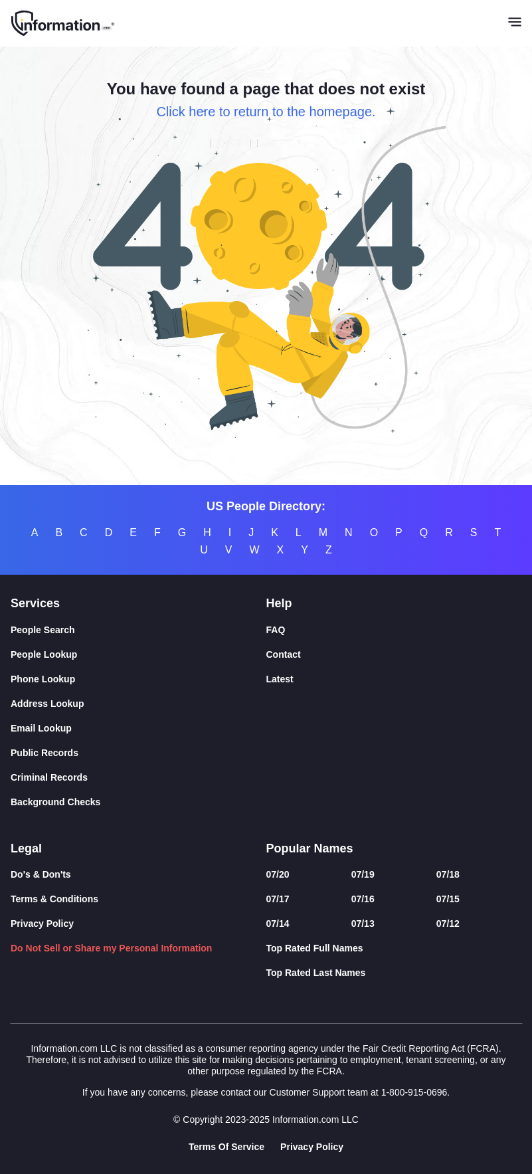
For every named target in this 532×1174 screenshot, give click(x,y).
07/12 (448, 923)
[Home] (63, 23)
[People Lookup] (138, 654)
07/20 (278, 874)
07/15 (448, 899)
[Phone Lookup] (138, 679)
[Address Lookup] (138, 704)
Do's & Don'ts (41, 874)
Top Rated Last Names (316, 972)
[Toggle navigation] (514, 23)
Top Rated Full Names (314, 948)
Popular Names (309, 848)
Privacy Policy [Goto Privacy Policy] (311, 1146)
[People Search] (138, 630)
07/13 (363, 923)
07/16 (363, 899)
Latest (280, 679)
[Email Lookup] (138, 728)
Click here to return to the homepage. (265, 111)
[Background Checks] (138, 802)
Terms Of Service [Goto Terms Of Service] (226, 1146)
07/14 (278, 923)
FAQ (276, 630)
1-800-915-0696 (414, 1092)
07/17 (278, 899)
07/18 (448, 874)
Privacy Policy (42, 923)
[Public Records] (138, 753)
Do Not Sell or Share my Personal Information (111, 948)
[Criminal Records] (138, 777)
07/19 (363, 874)
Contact (283, 654)
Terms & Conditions (54, 899)
